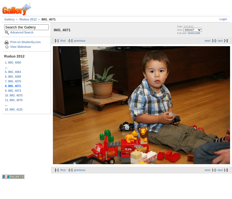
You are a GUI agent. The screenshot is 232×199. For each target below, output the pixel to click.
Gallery (9, 19)
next (207, 40)
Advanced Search (21, 32)
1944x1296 (194, 33)
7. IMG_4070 (13, 81)
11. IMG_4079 (13, 100)
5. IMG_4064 (13, 72)
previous (80, 40)
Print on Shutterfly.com (25, 42)
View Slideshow (20, 46)
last (220, 40)
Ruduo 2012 (28, 19)
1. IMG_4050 (13, 62)
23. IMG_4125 (13, 109)
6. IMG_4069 (13, 76)
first (63, 40)
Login (223, 19)
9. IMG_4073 (13, 90)
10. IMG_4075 (13, 95)
